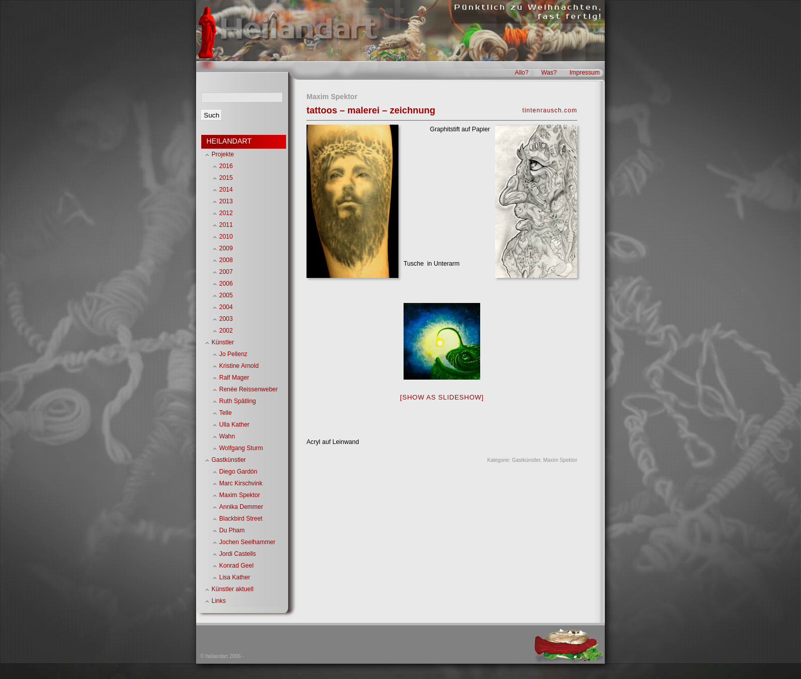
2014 (226, 189)
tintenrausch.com (550, 110)
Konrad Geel (236, 565)
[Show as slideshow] (442, 397)
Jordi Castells (237, 553)
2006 (226, 283)
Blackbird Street (241, 518)
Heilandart (297, 29)
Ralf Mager (234, 377)
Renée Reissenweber (248, 389)
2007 (226, 271)
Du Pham (232, 530)
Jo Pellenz (233, 354)
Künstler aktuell (232, 589)
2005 (226, 295)
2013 (226, 201)
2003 (226, 318)
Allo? (522, 72)
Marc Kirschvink (241, 483)
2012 (226, 213)
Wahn (227, 436)
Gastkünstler (526, 460)
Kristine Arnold (238, 365)
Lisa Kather (234, 577)
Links (218, 600)
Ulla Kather (234, 424)
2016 (226, 166)
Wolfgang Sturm (241, 448)
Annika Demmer (241, 506)
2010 (226, 236)
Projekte (222, 154)
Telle (225, 412)
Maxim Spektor (560, 460)
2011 (226, 224)
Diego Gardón (238, 471)
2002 (226, 330)
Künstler (222, 342)
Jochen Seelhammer (247, 542)
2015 (226, 177)
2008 (226, 260)
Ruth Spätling (237, 401)
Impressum (585, 72)
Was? (548, 72)
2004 (226, 307)
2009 (226, 248)
